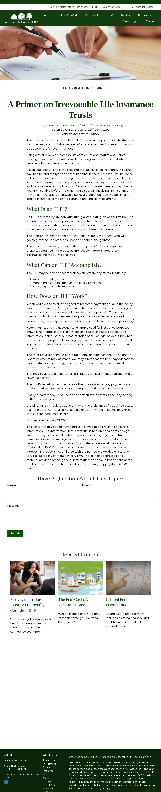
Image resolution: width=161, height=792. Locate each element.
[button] (46, 11)
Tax (45, 770)
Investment (49, 760)
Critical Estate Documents (118, 598)
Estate (46, 763)
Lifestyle (47, 777)
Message (13, 502)
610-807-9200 (111, 3)
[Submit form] (15, 529)
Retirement (49, 756)
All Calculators (50, 788)
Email (86, 481)
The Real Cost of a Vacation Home (73, 598)
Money (47, 774)
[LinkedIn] (6, 778)
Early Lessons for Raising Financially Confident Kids (27, 601)
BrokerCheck (145, 753)
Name (11, 481)
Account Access (142, 3)
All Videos (48, 784)
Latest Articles (50, 781)
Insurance (48, 767)
